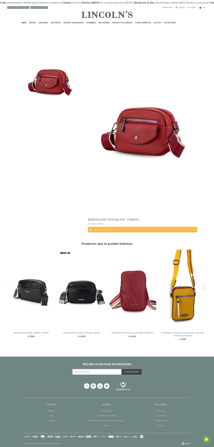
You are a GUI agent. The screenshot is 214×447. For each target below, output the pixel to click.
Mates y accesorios (73, 23)
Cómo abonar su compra (106, 416)
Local (51, 416)
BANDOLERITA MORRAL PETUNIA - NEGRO (81, 333)
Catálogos (170, 23)
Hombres (91, 23)
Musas (32, 23)
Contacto (51, 420)
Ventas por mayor (39, 7)
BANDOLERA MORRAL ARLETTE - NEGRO (31, 333)
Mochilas (56, 23)
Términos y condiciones (53, 443)
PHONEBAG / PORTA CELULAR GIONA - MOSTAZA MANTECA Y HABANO (183, 334)
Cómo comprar (106, 411)
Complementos (143, 23)
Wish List (161, 425)
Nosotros (51, 411)
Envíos (106, 425)
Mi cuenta (161, 411)
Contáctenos (167, 7)
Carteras (43, 23)
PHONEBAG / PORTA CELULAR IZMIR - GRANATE (132, 333)
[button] (205, 288)
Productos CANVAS (122, 23)
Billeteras (104, 23)
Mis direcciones (161, 420)
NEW (24, 23)
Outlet (157, 23)
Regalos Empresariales (18, 7)
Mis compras (161, 416)
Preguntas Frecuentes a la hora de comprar (106, 420)
